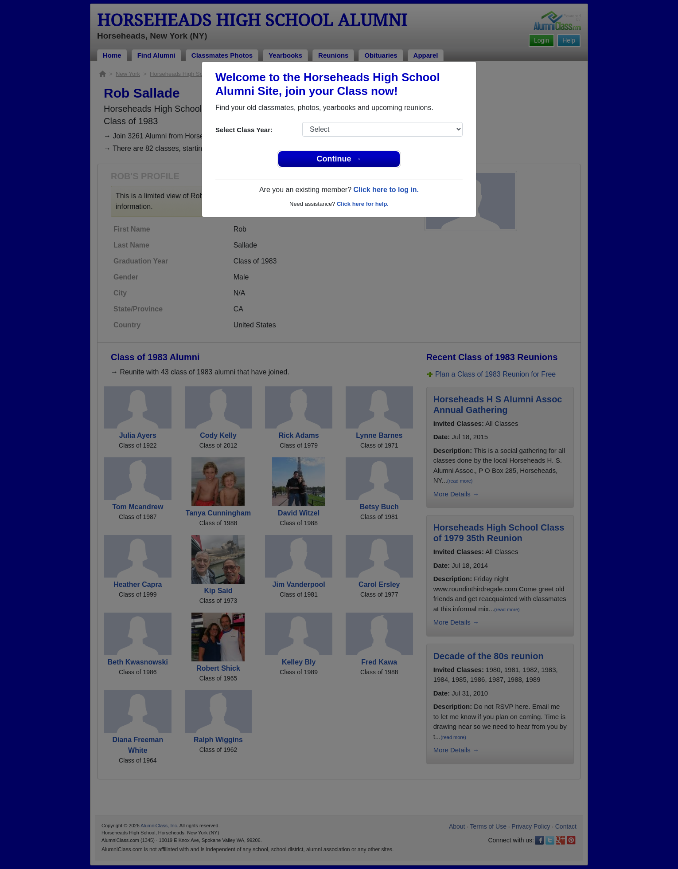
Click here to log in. (386, 189)
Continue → (339, 158)
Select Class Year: (244, 130)
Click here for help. (363, 204)
